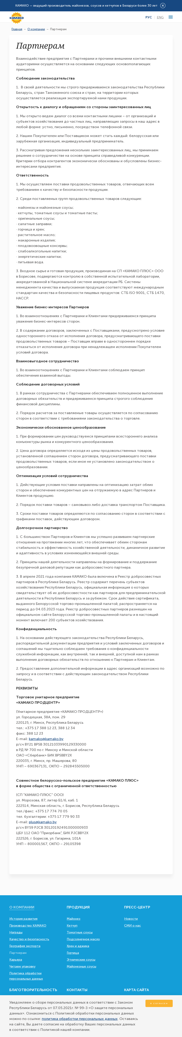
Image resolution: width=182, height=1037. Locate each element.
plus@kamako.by (43, 822)
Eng (160, 17)
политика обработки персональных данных (80, 1019)
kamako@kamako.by (46, 739)
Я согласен (159, 1003)
